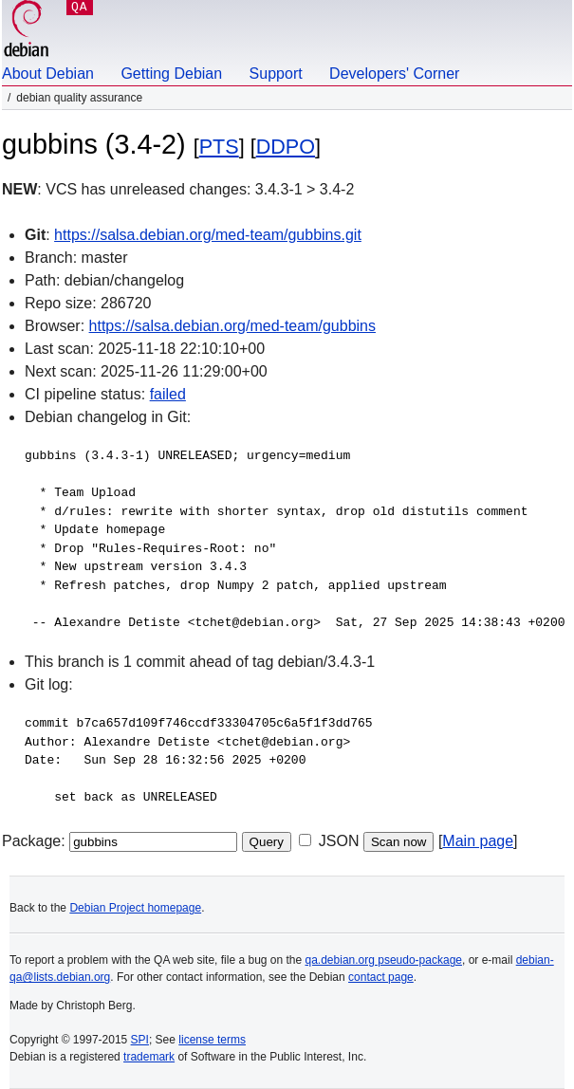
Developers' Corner (394, 73)
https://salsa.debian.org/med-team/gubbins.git (207, 235)
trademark (149, 1056)
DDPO (285, 146)
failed (168, 394)
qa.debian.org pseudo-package (384, 960)
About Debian (48, 73)
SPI (140, 1039)
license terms (212, 1039)
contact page (381, 977)
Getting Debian (171, 73)
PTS (219, 146)
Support (276, 73)
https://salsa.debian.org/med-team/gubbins (232, 326)
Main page (477, 841)
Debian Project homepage (135, 907)
